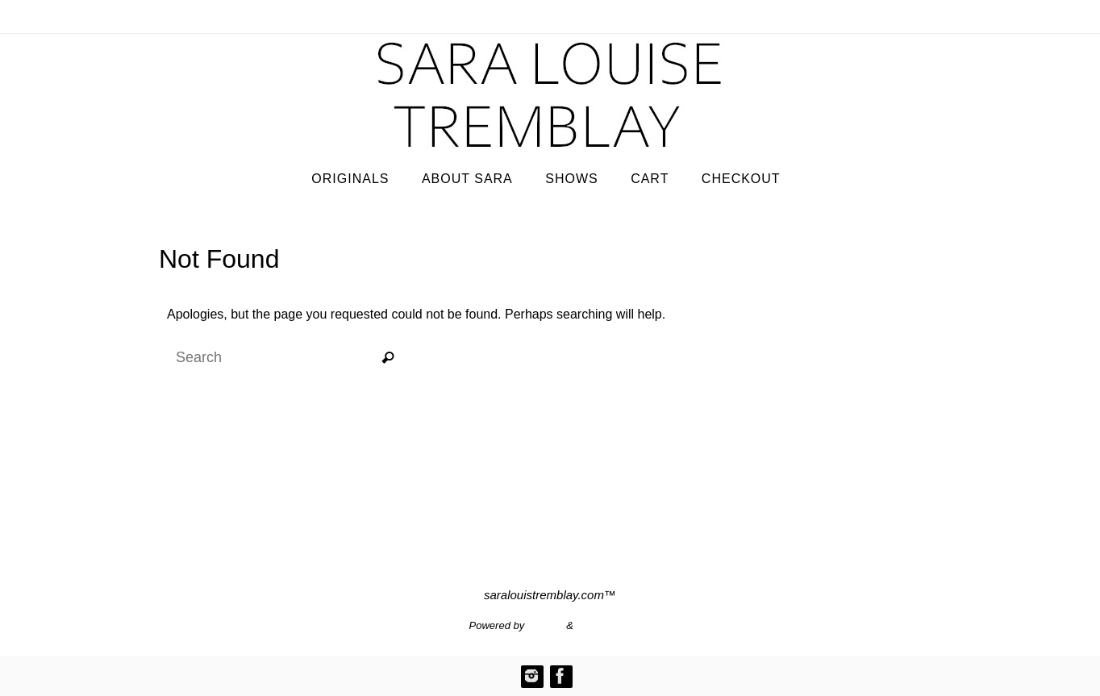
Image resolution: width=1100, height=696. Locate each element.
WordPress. (604, 625)
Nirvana (545, 625)
